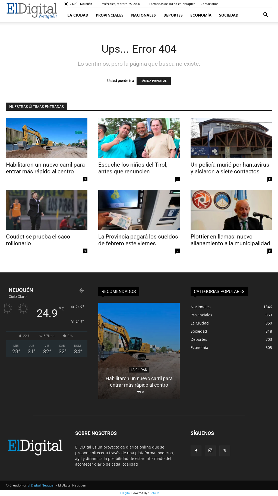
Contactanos (209, 4)
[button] (265, 15)
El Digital (125, 493)
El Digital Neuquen (41, 485)
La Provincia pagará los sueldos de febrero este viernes (138, 240)
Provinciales (110, 15)
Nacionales (143, 15)
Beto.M (154, 493)
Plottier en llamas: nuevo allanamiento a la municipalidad (231, 240)
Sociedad (228, 15)
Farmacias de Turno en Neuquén (172, 4)
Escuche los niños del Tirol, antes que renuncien (132, 168)
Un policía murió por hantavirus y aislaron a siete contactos (230, 168)
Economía (200, 15)
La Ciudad (77, 15)
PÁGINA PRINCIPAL (154, 81)
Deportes (173, 15)
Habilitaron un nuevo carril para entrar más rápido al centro (45, 168)
